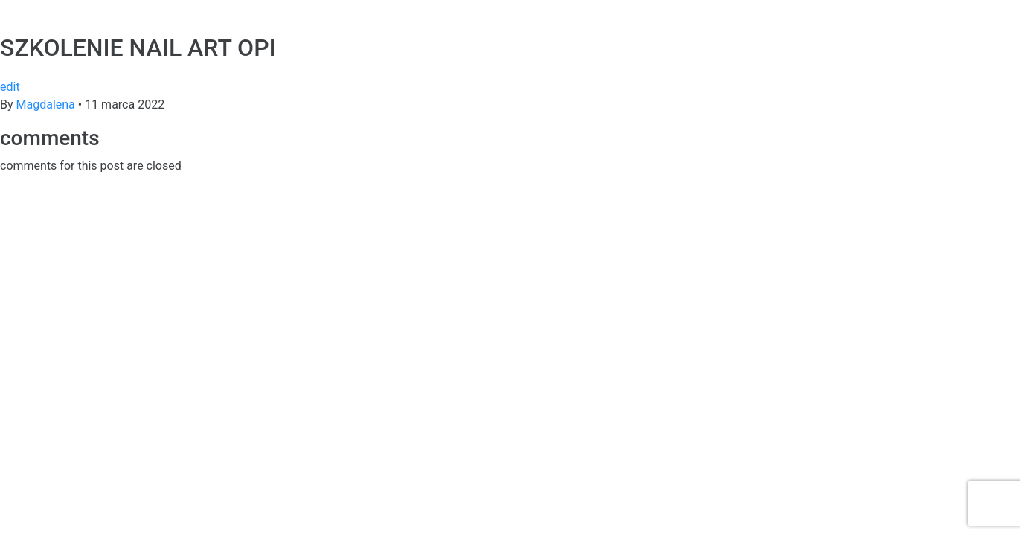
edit (10, 87)
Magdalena (47, 105)
